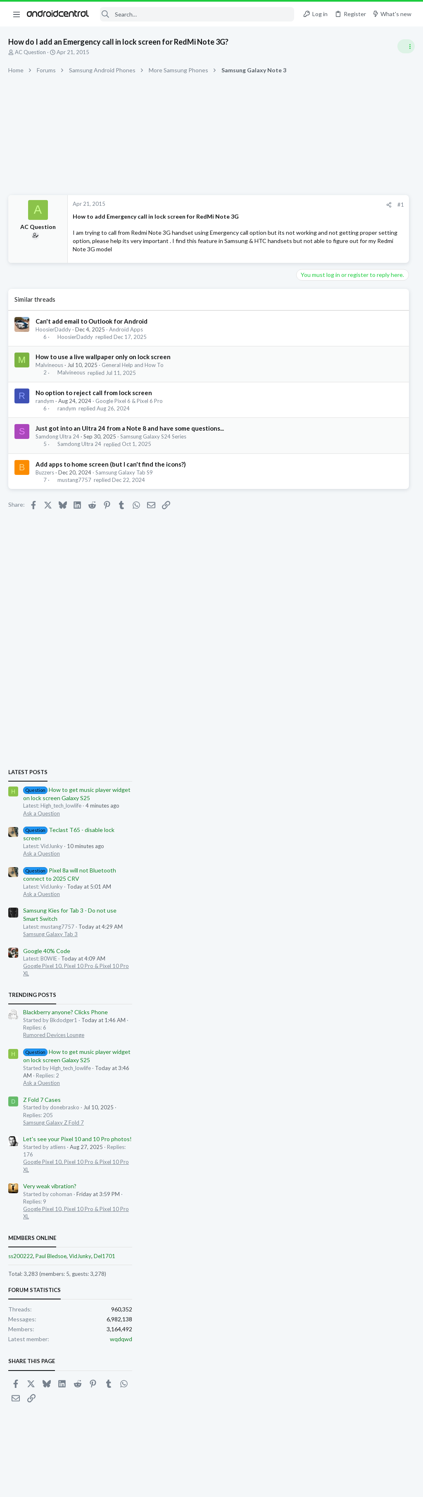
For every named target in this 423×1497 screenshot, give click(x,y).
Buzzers (45, 480)
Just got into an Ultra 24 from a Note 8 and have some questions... (130, 436)
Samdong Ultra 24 (57, 444)
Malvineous (49, 373)
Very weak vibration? (332, 861)
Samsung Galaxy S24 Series (153, 444)
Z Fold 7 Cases (324, 774)
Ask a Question (324, 488)
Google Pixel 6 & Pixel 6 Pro (129, 408)
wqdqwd (403, 1014)
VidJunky (363, 931)
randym (45, 408)
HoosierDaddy (53, 337)
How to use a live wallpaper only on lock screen (103, 365)
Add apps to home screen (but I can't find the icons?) (111, 472)
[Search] (197, 14)
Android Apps (126, 337)
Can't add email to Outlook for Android (91, 329)
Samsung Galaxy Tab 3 (333, 609)
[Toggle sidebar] (406, 46)
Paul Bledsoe (333, 931)
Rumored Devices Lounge (336, 710)
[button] (16, 14)
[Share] (262, 205)
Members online (315, 912)
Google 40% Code (329, 625)
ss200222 (303, 931)
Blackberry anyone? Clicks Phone (348, 687)
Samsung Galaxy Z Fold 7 (336, 797)
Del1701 (387, 931)
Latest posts (310, 447)
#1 (274, 204)
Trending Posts (315, 670)
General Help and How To (133, 373)
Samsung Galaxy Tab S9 (124, 480)
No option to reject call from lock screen (94, 400)
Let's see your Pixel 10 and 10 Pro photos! (360, 814)
